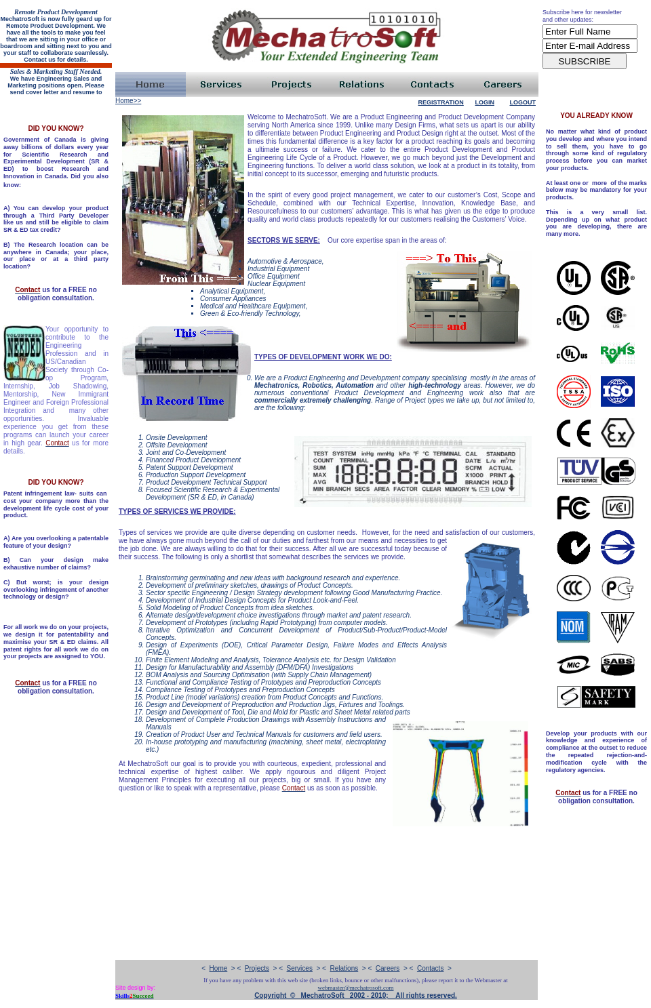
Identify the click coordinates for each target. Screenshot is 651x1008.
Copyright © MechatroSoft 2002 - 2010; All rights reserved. (355, 995)
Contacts (430, 968)
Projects (257, 968)
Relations (344, 968)
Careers (388, 968)
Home (219, 968)
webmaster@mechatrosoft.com (356, 987)
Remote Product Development (56, 12)
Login (484, 102)
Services (300, 968)
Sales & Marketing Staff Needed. (56, 71)
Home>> (128, 100)
